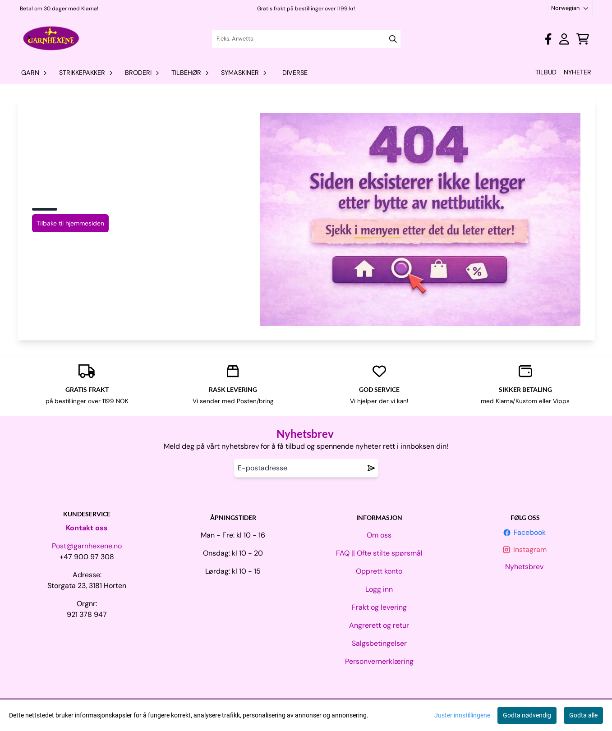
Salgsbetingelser (379, 643)
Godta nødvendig (527, 715)
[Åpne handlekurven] (583, 39)
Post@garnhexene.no (87, 546)
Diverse (295, 73)
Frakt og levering (379, 607)
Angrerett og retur (379, 625)
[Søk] (306, 39)
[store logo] (51, 38)
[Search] (393, 39)
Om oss (379, 535)
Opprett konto (379, 571)
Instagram (525, 549)
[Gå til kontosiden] (548, 39)
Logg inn (379, 589)
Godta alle (583, 715)
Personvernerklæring (379, 661)
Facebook (525, 532)
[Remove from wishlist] (371, 468)
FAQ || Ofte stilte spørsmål (379, 553)
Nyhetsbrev (525, 566)
